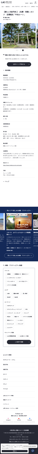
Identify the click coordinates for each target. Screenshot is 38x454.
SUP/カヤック (10, 305)
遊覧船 (8, 274)
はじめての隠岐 (18, 355)
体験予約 (31, 3)
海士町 (8, 297)
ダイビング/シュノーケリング (14, 309)
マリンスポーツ (11, 281)
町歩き (8, 316)
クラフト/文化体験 (11, 285)
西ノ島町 (25, 293)
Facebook (30, 419)
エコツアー (10, 327)
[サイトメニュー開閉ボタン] (35, 2)
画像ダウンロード (7, 399)
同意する (15, 451)
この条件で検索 (19, 342)
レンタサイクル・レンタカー (14, 277)
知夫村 (16, 297)
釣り (27, 309)
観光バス (17, 316)
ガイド (5, 374)
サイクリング (10, 324)
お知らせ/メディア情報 (8, 395)
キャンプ (26, 313)
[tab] (15, 50)
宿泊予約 (26, 3)
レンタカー (20, 320)
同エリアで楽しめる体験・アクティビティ (19, 255)
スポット (18, 379)
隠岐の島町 (16, 293)
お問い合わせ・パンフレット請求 (10, 408)
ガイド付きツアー (23, 281)
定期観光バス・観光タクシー (22, 274)
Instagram (8, 419)
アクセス (5, 388)
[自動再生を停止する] (23, 50)
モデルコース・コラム (18, 359)
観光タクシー (10, 320)
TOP (3, 6)
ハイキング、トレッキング (13, 313)
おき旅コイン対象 (24, 336)
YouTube (19, 419)
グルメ (18, 384)
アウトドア (20, 324)
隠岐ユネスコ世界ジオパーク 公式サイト (16, 442)
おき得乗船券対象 (11, 336)
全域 (8, 293)
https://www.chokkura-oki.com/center (12, 165)
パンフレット (6, 404)
